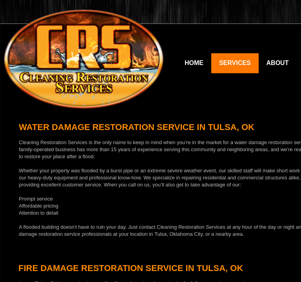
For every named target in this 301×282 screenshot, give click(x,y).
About (278, 63)
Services (235, 63)
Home (194, 63)
